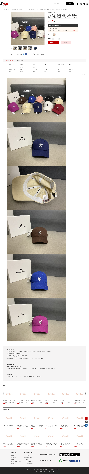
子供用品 (5, 9)
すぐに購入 (66, 42)
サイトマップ (13, 457)
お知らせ (12, 459)
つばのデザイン (12, 69)
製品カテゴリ (11, 64)
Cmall (1, 9)
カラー (59, 67)
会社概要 (12, 455)
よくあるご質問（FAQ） (28, 463)
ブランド (10, 67)
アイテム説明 (9, 61)
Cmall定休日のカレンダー (16, 461)
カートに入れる (53, 42)
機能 (59, 69)
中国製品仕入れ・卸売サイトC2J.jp (41, 469)
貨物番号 (35, 67)
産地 (34, 64)
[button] (85, 393)
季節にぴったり (61, 64)
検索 (70, 3)
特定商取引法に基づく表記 (29, 457)
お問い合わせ (13, 463)
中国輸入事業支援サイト (56, 469)
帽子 (9, 9)
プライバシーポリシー (28, 461)
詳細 (74, 30)
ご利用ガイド (26, 455)
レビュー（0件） (20, 60)
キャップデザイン (36, 69)
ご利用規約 (26, 459)
